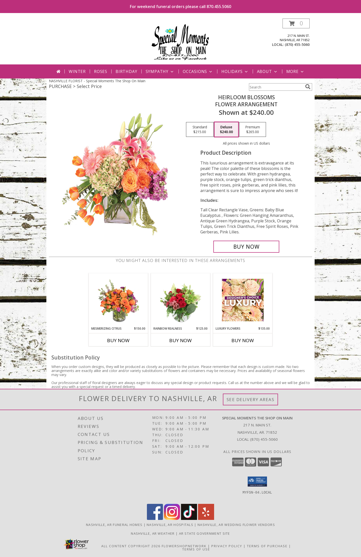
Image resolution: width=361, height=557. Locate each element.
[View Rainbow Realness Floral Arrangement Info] (181, 299)
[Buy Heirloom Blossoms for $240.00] (246, 247)
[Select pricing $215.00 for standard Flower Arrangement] (199, 129)
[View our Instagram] (172, 518)
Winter (77, 71)
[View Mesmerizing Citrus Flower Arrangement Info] (118, 299)
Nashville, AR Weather (152, 533)
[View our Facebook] (155, 518)
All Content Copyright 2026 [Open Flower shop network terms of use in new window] (130, 546)
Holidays (234, 71)
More (295, 71)
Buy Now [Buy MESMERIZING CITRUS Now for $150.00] (118, 340)
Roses (100, 71)
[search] (308, 86)
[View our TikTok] (189, 518)
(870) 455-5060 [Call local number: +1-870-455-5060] (297, 44)
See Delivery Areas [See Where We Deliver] (251, 399)
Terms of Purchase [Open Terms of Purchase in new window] (267, 546)
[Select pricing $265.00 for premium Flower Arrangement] (252, 129)
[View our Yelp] (206, 518)
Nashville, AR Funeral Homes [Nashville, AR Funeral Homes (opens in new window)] (114, 524)
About (267, 71)
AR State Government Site (204, 533)
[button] (296, 23)
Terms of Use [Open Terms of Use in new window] (196, 549)
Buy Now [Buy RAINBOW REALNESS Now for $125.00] (180, 340)
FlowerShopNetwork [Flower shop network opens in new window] (184, 546)
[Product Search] (276, 86)
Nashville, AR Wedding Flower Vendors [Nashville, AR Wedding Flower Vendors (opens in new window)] (236, 524)
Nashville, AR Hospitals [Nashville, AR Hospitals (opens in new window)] (170, 524)
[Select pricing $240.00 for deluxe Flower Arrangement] (226, 129)
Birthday (126, 71)
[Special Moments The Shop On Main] (180, 41)
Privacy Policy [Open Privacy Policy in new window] (226, 546)
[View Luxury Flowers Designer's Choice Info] (243, 299)
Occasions (198, 71)
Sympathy (160, 71)
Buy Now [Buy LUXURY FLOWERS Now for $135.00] (242, 340)
